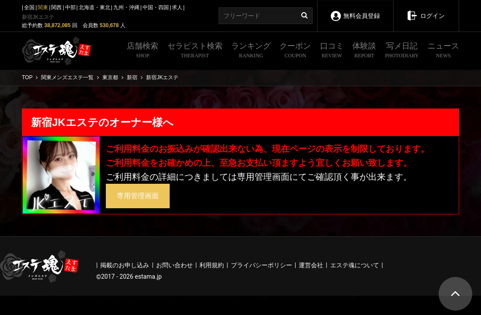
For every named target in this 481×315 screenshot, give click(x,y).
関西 (56, 7)
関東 (43, 7)
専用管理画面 (138, 196)
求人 (177, 7)
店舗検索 (142, 51)
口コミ (332, 51)
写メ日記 (402, 51)
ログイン (425, 9)
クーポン (295, 51)
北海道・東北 (94, 7)
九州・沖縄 (126, 7)
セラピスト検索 (195, 51)
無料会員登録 (355, 9)
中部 (70, 7)
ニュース (443, 51)
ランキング (251, 51)
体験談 (364, 51)
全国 (29, 7)
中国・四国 (156, 7)
